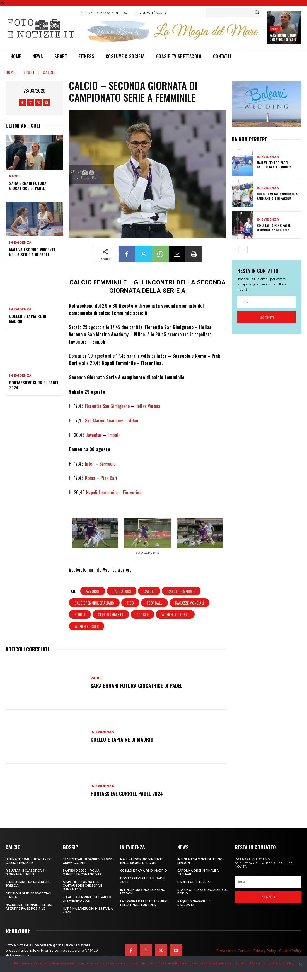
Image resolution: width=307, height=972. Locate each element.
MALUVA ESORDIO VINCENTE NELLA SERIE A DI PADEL (32, 251)
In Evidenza (20, 242)
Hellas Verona (147, 406)
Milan (133, 420)
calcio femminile (181, 591)
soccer (142, 614)
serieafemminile (111, 614)
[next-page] (244, 249)
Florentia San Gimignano (108, 406)
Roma (90, 478)
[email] (266, 302)
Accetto (241, 963)
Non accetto (259, 963)
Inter (89, 463)
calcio (149, 591)
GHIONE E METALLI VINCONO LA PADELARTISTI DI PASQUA (277, 196)
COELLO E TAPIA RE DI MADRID (27, 318)
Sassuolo (108, 463)
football (154, 603)
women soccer (86, 626)
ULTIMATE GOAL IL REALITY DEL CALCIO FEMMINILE (29, 861)
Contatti (244, 950)
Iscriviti (266, 317)
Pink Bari (109, 478)
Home (10, 72)
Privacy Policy (264, 950)
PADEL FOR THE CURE (194, 882)
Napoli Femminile (102, 492)
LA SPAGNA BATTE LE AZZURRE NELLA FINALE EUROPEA (144, 903)
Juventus (94, 435)
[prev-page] (235, 249)
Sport (29, 72)
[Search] (257, 12)
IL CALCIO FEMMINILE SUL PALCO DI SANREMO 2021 (87, 899)
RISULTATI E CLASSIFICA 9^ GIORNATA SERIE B (26, 872)
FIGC (130, 603)
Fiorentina (132, 492)
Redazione (225, 950)
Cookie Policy (290, 950)
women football (175, 614)
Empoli (113, 435)
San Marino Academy (104, 420)
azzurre (93, 591)
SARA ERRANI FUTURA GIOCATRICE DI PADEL (283, 37)
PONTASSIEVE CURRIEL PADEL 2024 (34, 384)
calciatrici (121, 591)
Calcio (49, 72)
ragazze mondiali (189, 603)
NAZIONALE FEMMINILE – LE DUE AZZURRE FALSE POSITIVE (29, 906)
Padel (275, 28)
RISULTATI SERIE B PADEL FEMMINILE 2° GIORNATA (274, 227)
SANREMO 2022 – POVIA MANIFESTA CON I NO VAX (82, 872)
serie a (79, 614)
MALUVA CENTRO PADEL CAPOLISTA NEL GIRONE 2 (274, 165)
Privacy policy (283, 963)
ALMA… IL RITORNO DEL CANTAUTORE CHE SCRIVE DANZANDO (82, 885)
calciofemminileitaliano (94, 603)
